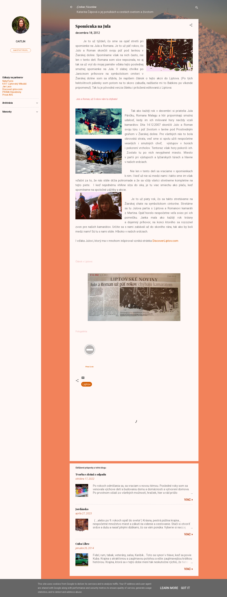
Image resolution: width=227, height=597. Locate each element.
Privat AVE (7, 94)
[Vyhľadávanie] (196, 7)
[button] (191, 25)
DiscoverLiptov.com (165, 241)
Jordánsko (81, 509)
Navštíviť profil (20, 50)
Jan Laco (6, 86)
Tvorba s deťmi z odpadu (90, 474)
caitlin (20, 41)
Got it (185, 588)
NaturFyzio (7, 81)
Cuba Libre (82, 544)
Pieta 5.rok (89, 367)
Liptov (87, 384)
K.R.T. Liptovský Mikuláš (14, 83)
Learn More (169, 588)
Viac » (188, 499)
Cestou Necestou (86, 7)
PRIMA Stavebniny (11, 92)
